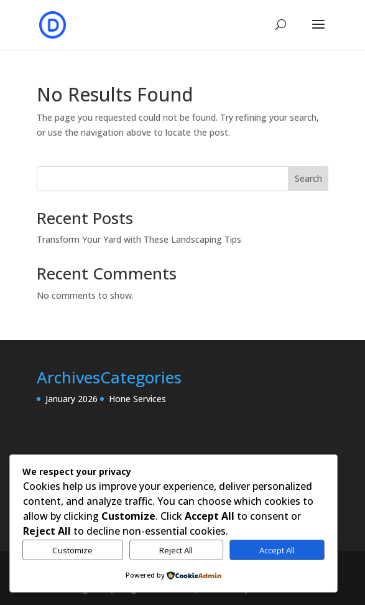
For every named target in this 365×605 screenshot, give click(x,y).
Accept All (277, 550)
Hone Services (137, 399)
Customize (72, 550)
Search (308, 178)
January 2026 (71, 399)
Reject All (176, 550)
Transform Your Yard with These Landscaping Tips (139, 239)
